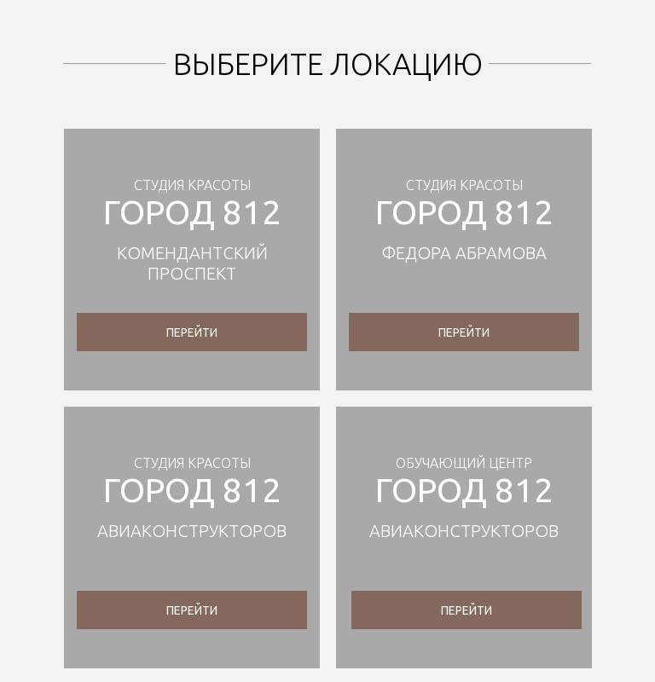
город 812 (192, 212)
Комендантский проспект (192, 263)
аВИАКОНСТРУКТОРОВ (464, 530)
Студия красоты (192, 185)
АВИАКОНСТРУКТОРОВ (192, 530)
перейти (191, 332)
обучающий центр (464, 463)
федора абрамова (464, 253)
